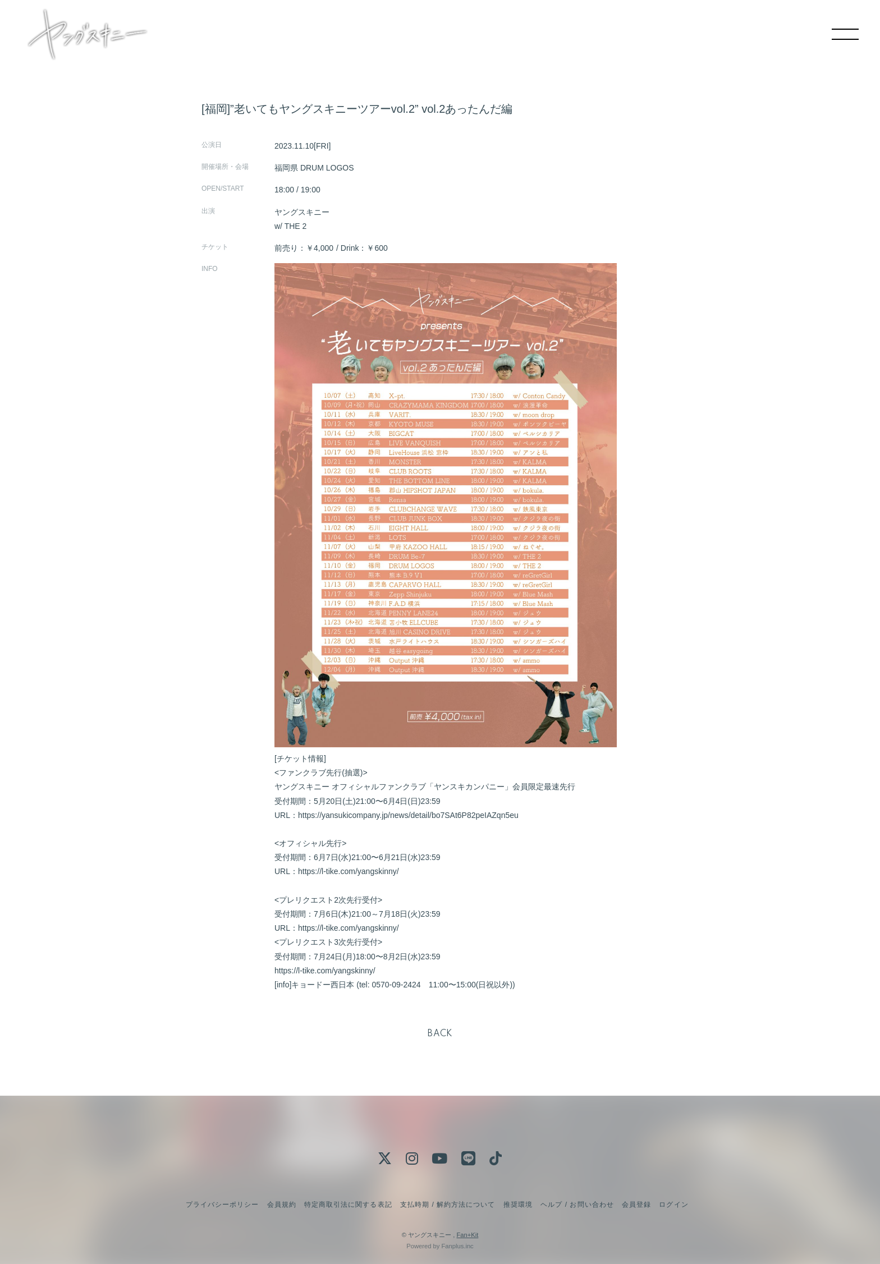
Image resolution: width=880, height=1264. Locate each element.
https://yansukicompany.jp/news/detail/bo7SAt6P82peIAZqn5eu (408, 815)
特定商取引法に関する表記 (348, 1204)
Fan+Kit (467, 1234)
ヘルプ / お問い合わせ (576, 1204)
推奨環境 (518, 1204)
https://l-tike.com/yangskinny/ (348, 871)
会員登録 (636, 1204)
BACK (440, 1033)
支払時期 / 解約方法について (448, 1204)
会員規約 (281, 1204)
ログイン (673, 1204)
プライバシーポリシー (222, 1204)
